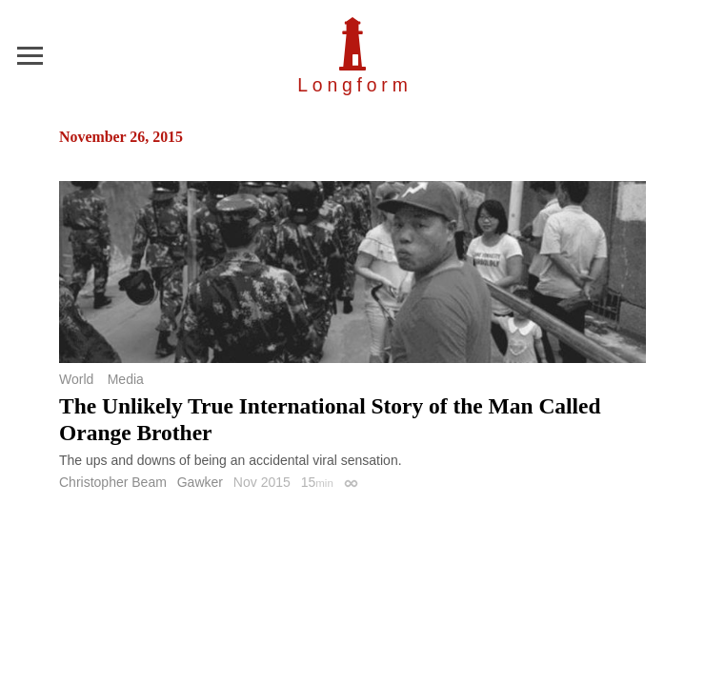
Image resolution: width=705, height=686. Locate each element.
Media (126, 379)
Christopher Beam (113, 482)
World (76, 379)
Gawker (200, 482)
